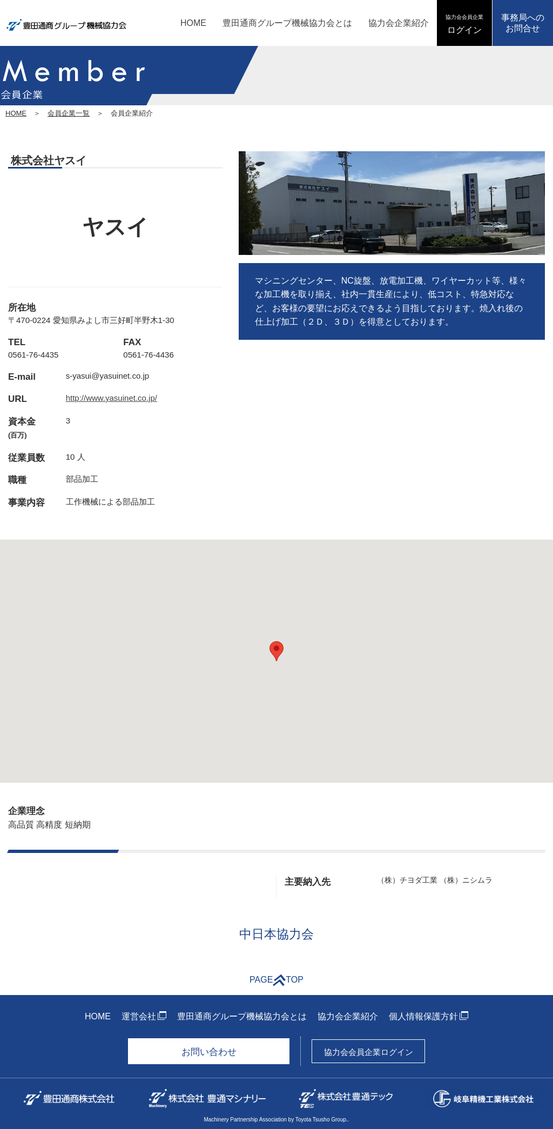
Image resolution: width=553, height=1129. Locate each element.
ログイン (464, 24)
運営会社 (139, 1016)
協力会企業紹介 (398, 23)
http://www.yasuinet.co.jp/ (111, 397)
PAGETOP (276, 980)
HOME (193, 23)
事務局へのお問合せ (522, 22)
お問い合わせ (209, 1052)
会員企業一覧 (69, 113)
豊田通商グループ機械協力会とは (287, 23)
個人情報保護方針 (423, 1016)
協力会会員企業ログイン (368, 1052)
